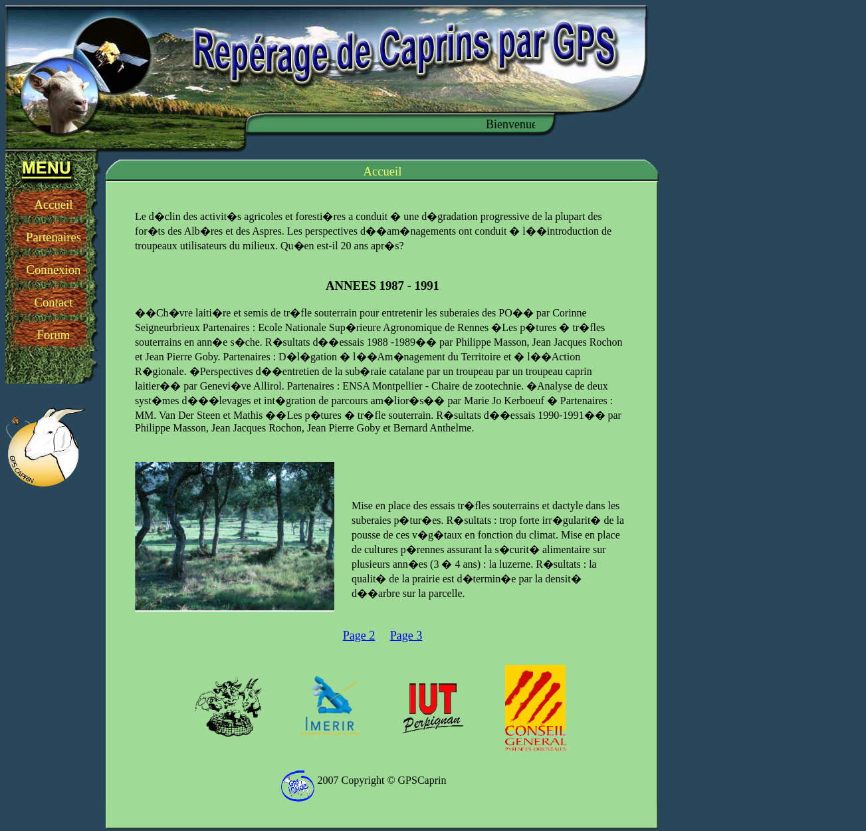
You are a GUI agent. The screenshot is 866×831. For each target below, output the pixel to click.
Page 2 (359, 635)
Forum (53, 335)
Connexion (54, 270)
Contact (53, 302)
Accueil (53, 204)
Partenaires (53, 237)
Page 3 (406, 635)
